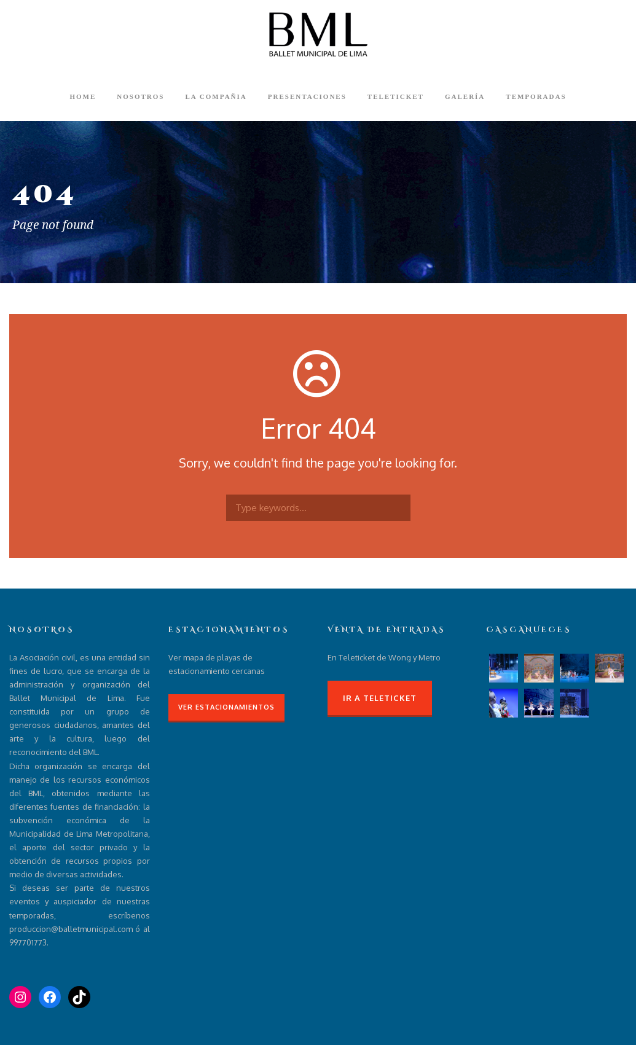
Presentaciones (307, 96)
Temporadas (536, 96)
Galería (465, 96)
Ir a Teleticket (380, 698)
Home (82, 96)
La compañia (215, 96)
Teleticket (395, 96)
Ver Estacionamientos (226, 707)
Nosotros (140, 96)
